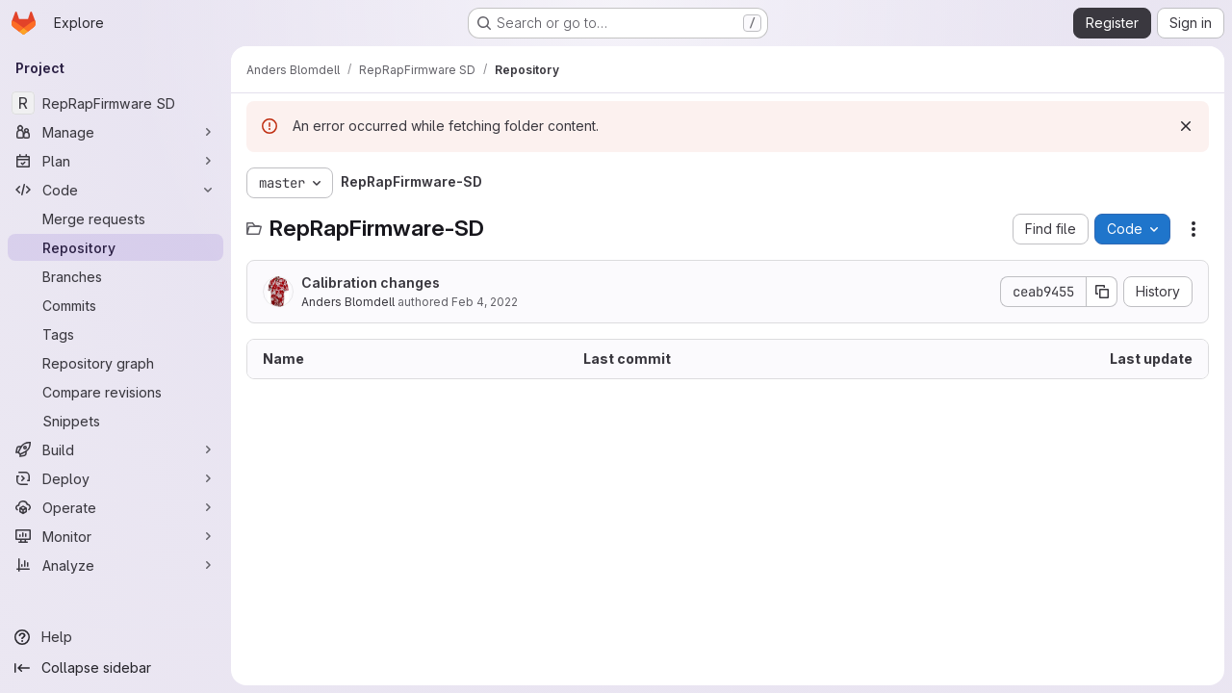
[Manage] (115, 131)
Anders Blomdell (348, 302)
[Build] (115, 449)
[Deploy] (115, 478)
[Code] (115, 189)
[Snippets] (115, 420)
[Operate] (115, 507)
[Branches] (115, 276)
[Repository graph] (115, 362)
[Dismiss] (1185, 126)
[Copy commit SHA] (1102, 291)
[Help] (115, 637)
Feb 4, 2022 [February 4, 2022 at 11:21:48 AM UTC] (484, 302)
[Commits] (115, 305)
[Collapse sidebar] (115, 667)
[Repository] (115, 247)
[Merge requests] (115, 218)
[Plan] (115, 160)
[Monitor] (115, 536)
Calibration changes (370, 282)
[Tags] (115, 334)
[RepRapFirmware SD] (115, 103)
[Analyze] (115, 565)
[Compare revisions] (115, 391)
